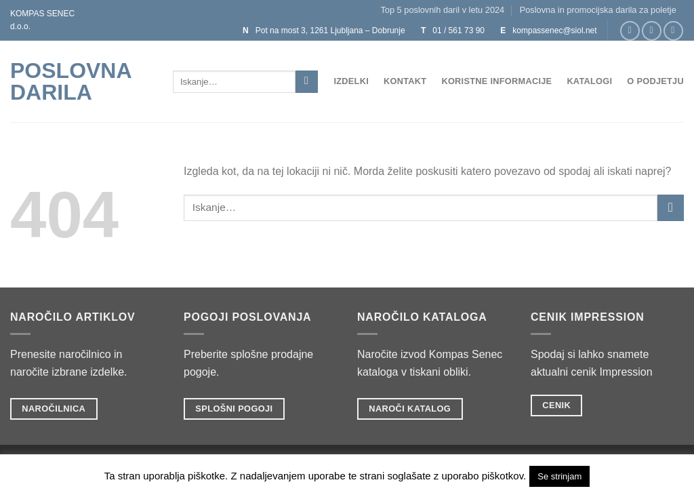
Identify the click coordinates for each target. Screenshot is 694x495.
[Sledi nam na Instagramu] (651, 31)
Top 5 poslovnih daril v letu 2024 (442, 10)
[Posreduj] (306, 82)
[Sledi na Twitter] (673, 31)
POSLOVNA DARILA (70, 81)
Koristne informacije (496, 81)
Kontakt (405, 81)
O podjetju (655, 81)
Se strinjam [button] (559, 476)
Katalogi (589, 81)
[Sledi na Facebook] (630, 31)
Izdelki (351, 81)
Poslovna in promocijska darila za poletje (598, 10)
